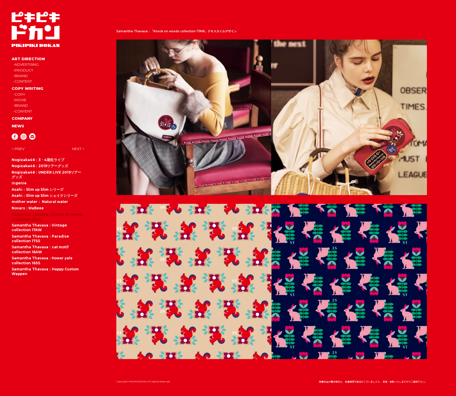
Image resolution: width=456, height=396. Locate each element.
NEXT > (78, 149)
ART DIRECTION (28, 58)
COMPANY (22, 118)
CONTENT (23, 81)
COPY (20, 94)
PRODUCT (24, 70)
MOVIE (20, 100)
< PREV (18, 149)
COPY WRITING (27, 88)
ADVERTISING (27, 64)
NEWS (18, 126)
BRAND (21, 76)
